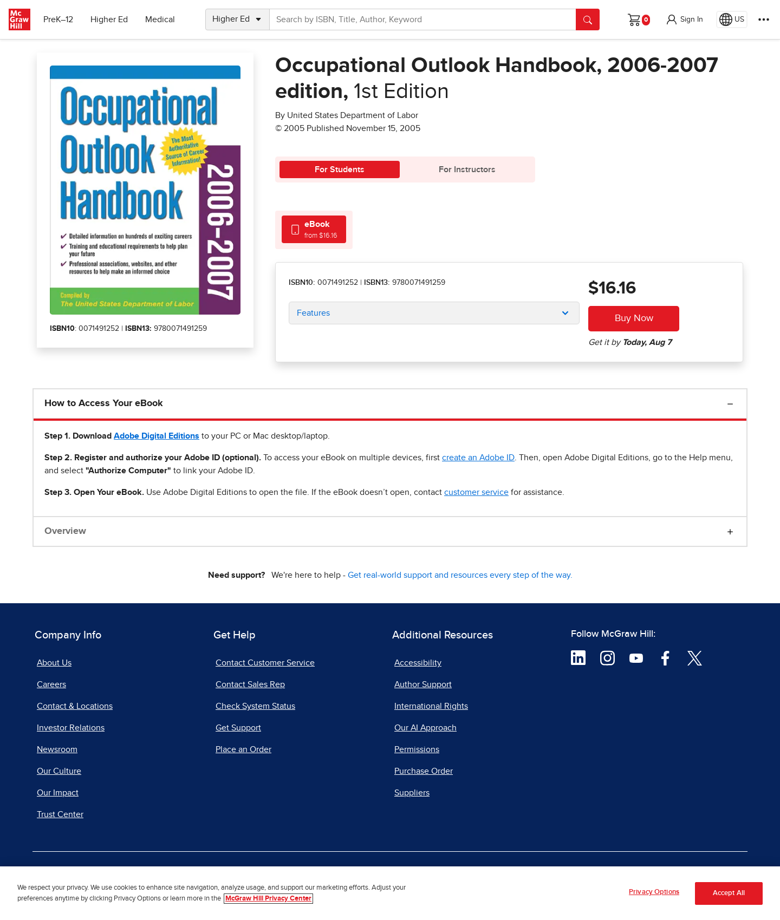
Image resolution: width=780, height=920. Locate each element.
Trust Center (60, 814)
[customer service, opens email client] (476, 492)
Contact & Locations (75, 706)
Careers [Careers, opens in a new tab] (51, 684)
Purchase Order (423, 771)
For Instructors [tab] (467, 169)
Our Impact (58, 792)
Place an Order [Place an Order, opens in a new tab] (243, 749)
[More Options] (763, 19)
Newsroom (57, 749)
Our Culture (59, 771)
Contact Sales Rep (250, 684)
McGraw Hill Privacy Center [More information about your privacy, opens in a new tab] (268, 898)
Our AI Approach (425, 727)
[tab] (314, 229)
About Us (54, 662)
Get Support (238, 727)
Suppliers (412, 792)
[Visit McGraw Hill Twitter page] (694, 657)
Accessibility (417, 662)
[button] (684, 19)
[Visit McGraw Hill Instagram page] (607, 657)
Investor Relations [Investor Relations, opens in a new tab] (71, 727)
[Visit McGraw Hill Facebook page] (665, 657)
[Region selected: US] (732, 19)
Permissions (416, 749)
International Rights (431, 706)
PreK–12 (58, 19)
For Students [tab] (340, 169)
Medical (160, 19)
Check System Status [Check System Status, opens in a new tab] (255, 706)
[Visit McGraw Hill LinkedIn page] (578, 657)
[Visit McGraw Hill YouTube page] (636, 657)
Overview (65, 531)
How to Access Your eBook (103, 403)
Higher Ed (109, 19)
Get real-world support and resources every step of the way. (460, 575)
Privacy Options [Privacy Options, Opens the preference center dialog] (654, 892)
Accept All (729, 893)
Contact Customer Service (265, 662)
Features (313, 313)
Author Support (423, 684)
